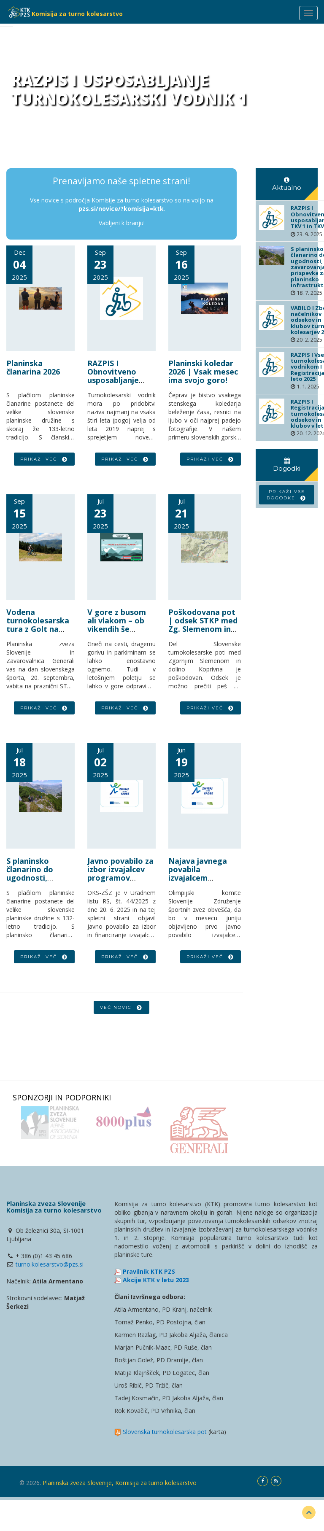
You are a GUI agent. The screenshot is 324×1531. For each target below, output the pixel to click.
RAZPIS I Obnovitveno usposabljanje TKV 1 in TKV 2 (114, 375)
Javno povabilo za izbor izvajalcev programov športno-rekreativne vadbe (120, 882)
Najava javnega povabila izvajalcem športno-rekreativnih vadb (201, 877)
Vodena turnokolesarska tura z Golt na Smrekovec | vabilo (37, 628)
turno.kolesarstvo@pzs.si (50, 1264)
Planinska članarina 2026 (33, 367)
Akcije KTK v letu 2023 (156, 1280)
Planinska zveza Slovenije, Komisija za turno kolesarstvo (120, 1483)
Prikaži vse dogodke (287, 495)
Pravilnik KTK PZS (149, 1271)
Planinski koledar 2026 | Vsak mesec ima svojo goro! (203, 371)
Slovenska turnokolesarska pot (165, 1432)
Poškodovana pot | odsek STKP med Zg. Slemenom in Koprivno (203, 624)
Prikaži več (44, 459)
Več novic (121, 1007)
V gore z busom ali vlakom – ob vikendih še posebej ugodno (117, 624)
